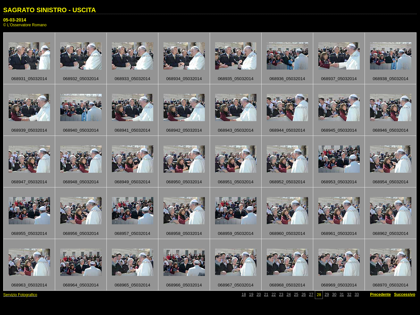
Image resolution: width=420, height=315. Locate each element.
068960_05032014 (287, 233)
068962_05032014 (390, 233)
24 (289, 294)
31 (342, 294)
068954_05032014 (390, 181)
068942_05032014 (184, 130)
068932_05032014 (80, 78)
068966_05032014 (184, 285)
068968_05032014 (287, 285)
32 (349, 294)
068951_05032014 (235, 181)
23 (281, 294)
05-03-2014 (14, 19)
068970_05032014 (390, 285)
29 (326, 294)
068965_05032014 (132, 285)
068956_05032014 (80, 233)
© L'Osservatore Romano (24, 25)
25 (296, 294)
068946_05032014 (390, 130)
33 (357, 294)
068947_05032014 (29, 181)
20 (258, 294)
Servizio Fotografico (20, 295)
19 (251, 294)
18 (244, 294)
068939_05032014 (29, 130)
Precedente (380, 294)
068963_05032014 (29, 285)
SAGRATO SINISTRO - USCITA (49, 9)
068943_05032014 (235, 130)
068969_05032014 (339, 285)
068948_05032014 (80, 181)
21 (266, 294)
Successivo (404, 294)
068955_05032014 (29, 233)
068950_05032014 (184, 181)
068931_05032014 (29, 78)
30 (334, 294)
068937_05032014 (339, 78)
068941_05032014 (132, 130)
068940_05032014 (80, 130)
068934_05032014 (184, 78)
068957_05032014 (132, 233)
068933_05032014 (132, 78)
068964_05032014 (80, 285)
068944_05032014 (287, 130)
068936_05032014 (287, 78)
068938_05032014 (390, 78)
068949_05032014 (132, 181)
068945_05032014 (339, 130)
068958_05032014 (184, 233)
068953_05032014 (339, 181)
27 (311, 294)
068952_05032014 (287, 181)
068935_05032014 (235, 78)
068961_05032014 (339, 233)
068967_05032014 (235, 285)
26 (303, 294)
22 (274, 294)
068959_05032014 (235, 233)
